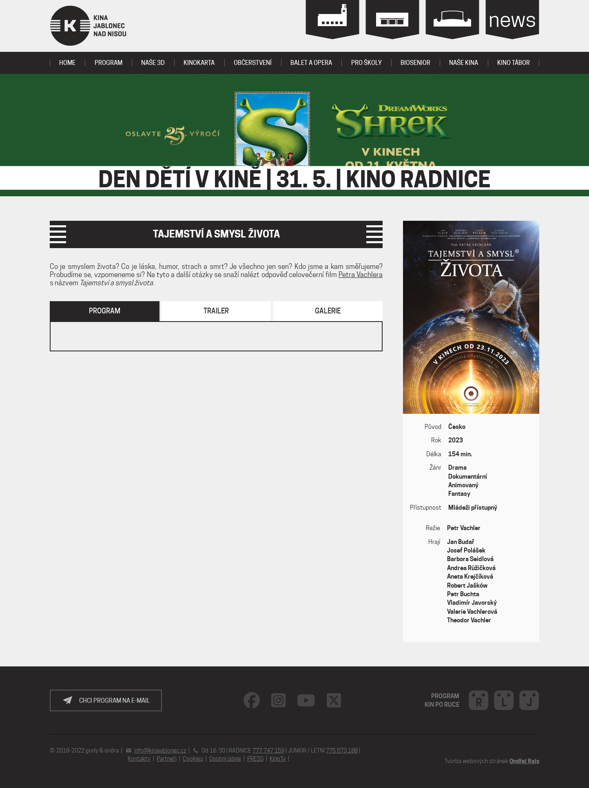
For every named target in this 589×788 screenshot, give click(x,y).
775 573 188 (342, 750)
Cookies (193, 758)
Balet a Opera (311, 63)
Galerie (328, 311)
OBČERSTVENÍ (253, 63)
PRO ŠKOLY (366, 63)
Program (104, 311)
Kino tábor (513, 63)
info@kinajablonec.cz (160, 750)
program (108, 63)
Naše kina (463, 63)
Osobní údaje (225, 758)
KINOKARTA (199, 63)
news (512, 19)
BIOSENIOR (415, 63)
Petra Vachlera (361, 275)
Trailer (216, 311)
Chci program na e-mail (114, 700)
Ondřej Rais (524, 761)
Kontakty (139, 758)
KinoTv (278, 758)
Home (67, 63)
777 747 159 (268, 750)
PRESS (255, 758)
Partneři (167, 758)
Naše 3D (153, 63)
